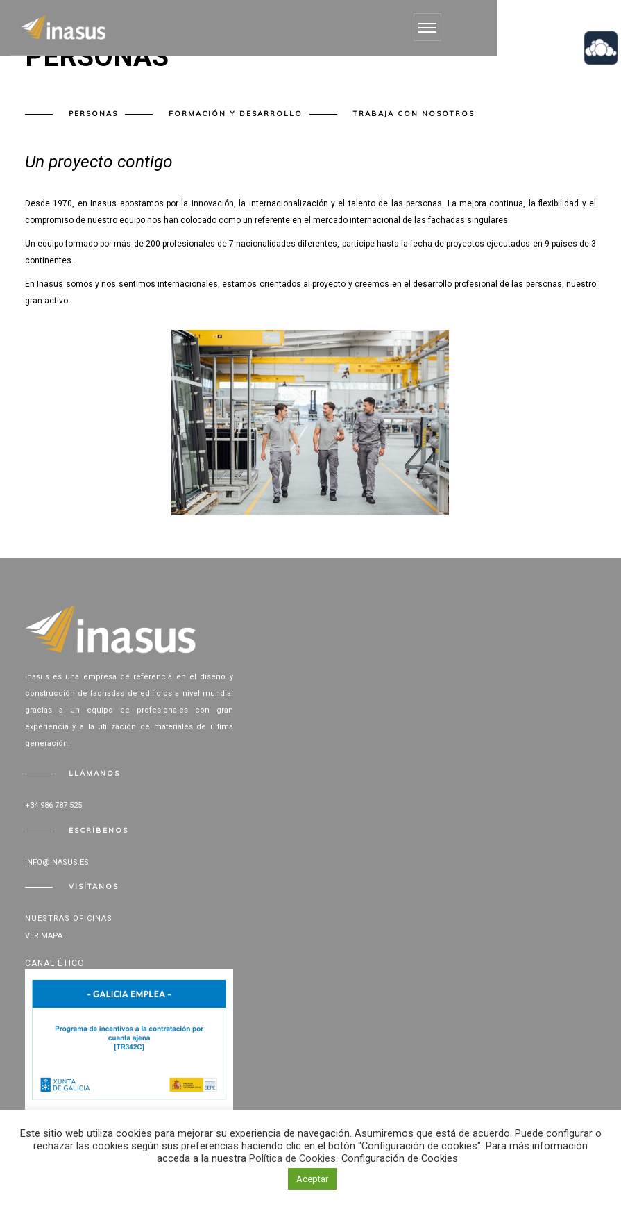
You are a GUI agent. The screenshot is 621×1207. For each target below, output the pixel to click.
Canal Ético (55, 963)
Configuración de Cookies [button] (399, 1158)
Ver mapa (43, 935)
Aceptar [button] (312, 1179)
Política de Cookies (292, 1158)
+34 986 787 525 (53, 805)
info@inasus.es (57, 862)
